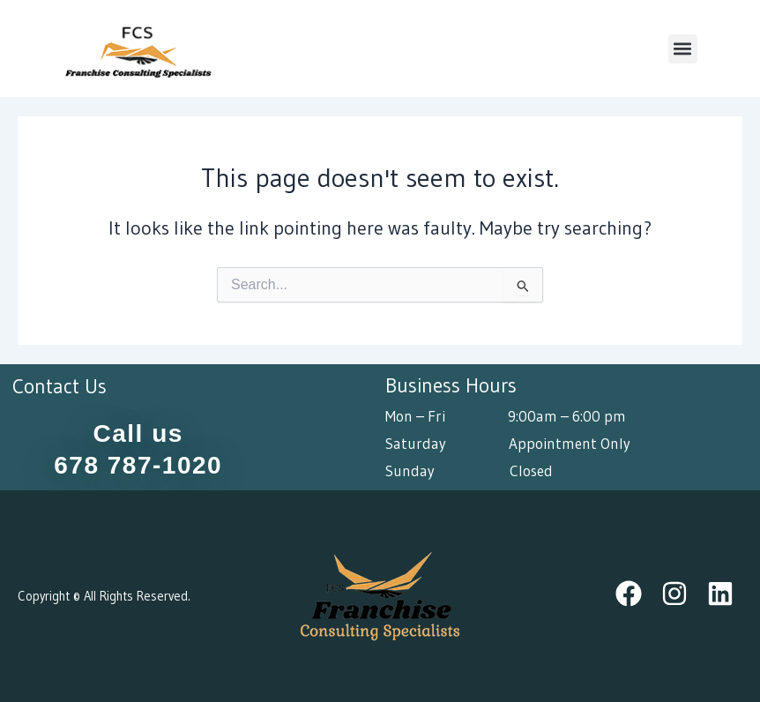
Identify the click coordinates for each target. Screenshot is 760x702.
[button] (682, 48)
